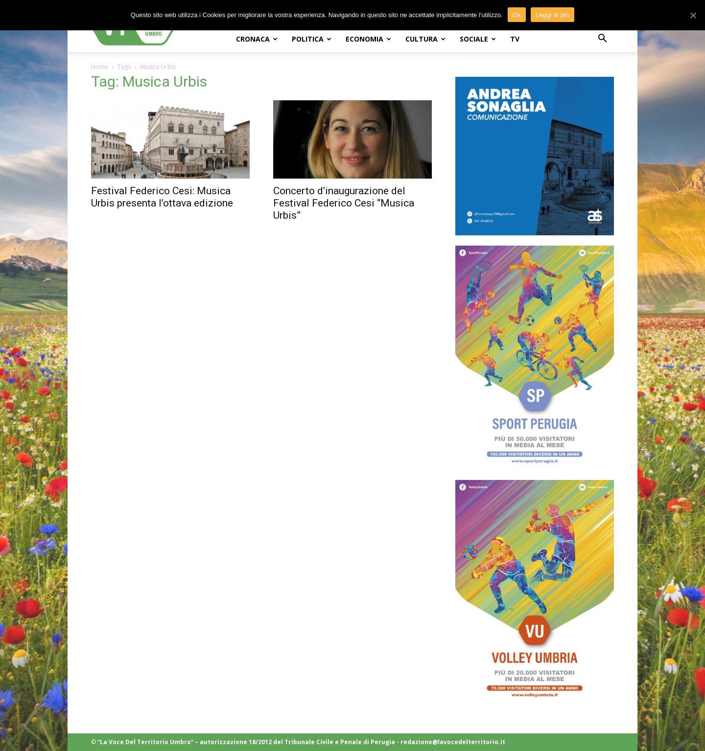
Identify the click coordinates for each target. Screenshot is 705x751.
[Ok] (693, 15)
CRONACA (257, 39)
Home (99, 67)
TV (514, 39)
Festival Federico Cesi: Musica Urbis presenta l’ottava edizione (162, 197)
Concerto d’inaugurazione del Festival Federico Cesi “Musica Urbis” (343, 203)
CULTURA (425, 39)
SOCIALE (478, 39)
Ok (517, 15)
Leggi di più (553, 15)
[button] (602, 39)
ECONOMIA (368, 39)
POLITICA (311, 39)
